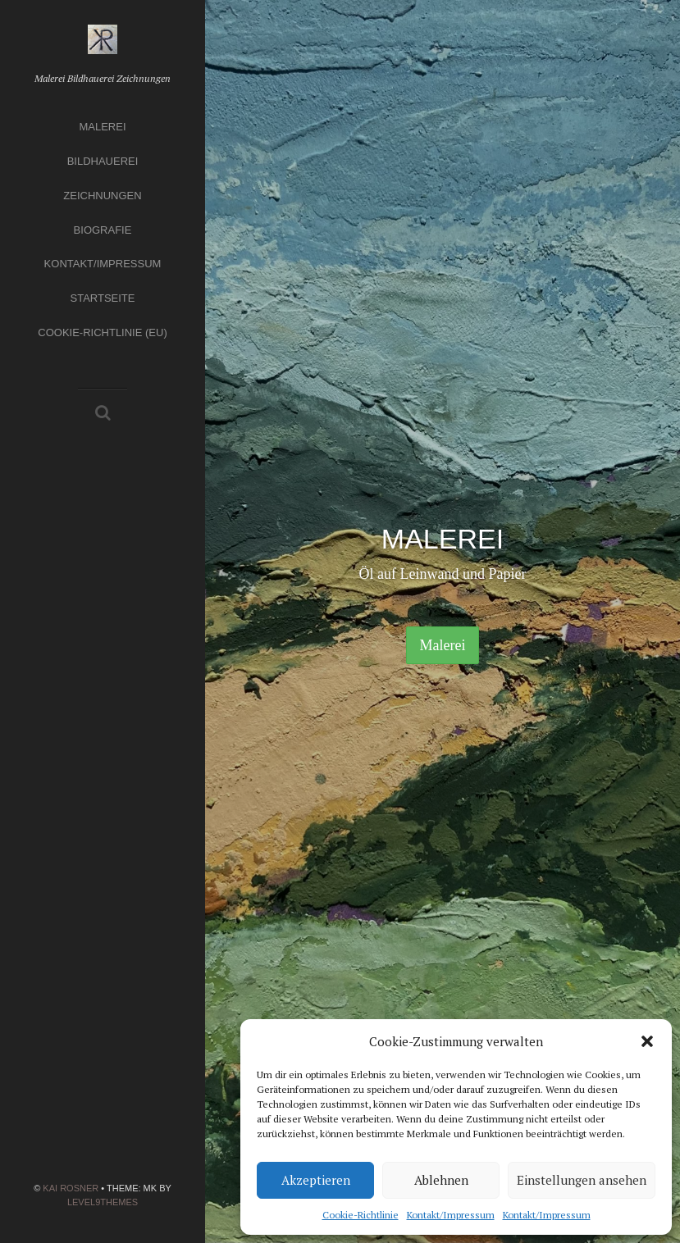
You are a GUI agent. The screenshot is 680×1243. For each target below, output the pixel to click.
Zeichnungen (102, 195)
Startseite (103, 298)
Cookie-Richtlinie (360, 1215)
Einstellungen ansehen (581, 1180)
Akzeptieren (315, 1180)
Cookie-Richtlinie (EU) (102, 332)
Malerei (102, 127)
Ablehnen (441, 1180)
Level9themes (102, 1202)
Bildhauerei (103, 161)
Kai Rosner (70, 1188)
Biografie (103, 230)
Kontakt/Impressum (451, 1215)
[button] (647, 1041)
